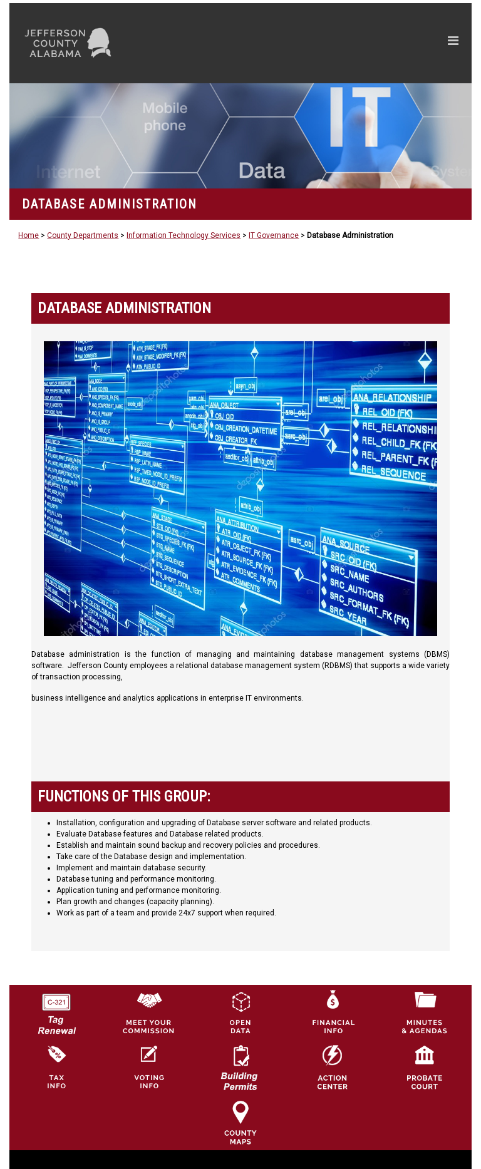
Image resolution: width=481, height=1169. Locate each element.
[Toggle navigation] (334, 43)
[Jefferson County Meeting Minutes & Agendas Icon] (424, 1011)
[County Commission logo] (148, 1011)
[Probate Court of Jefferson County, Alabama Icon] (424, 1067)
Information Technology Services (183, 235)
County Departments (82, 235)
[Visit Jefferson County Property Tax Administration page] (56, 1067)
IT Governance (274, 235)
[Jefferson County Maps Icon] (240, 1122)
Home (28, 235)
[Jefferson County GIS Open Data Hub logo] (240, 1011)
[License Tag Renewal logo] (56, 1009)
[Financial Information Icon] (332, 1011)
